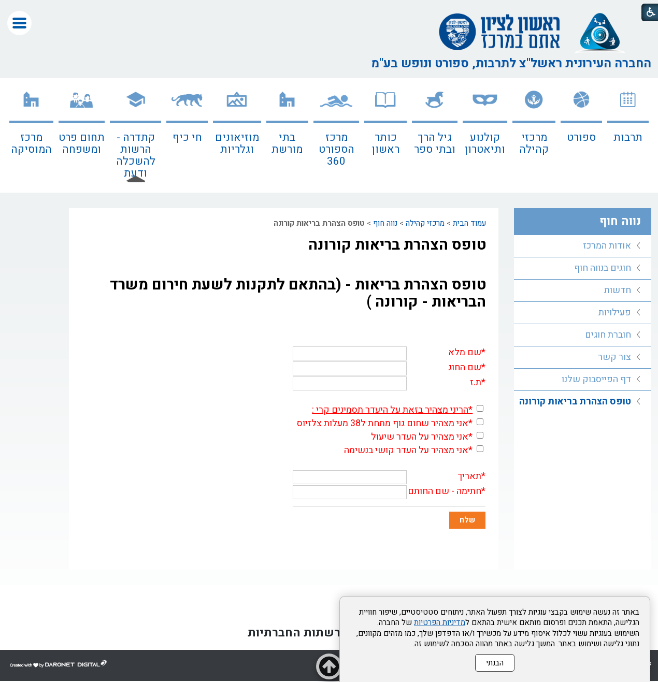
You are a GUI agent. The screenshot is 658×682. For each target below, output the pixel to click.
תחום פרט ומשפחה (82, 143)
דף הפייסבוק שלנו (596, 379)
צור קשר (614, 357)
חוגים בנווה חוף (602, 268)
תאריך (469, 476)
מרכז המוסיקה (31, 143)
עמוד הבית (469, 223)
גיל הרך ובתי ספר (434, 143)
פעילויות (614, 313)
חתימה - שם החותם (444, 491)
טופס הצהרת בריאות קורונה (397, 245)
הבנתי (495, 663)
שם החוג (464, 367)
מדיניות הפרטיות (439, 622)
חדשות (617, 290)
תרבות (627, 137)
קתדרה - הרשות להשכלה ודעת (135, 155)
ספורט (581, 137)
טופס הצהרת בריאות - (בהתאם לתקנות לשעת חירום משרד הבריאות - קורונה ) (298, 293)
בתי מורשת (287, 143)
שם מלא (464, 352)
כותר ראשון (385, 143)
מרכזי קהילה (534, 143)
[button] (19, 23)
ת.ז (475, 382)
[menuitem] (628, 135)
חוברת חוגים (608, 335)
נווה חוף (385, 223)
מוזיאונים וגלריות (237, 143)
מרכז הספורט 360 (336, 149)
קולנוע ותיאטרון (485, 143)
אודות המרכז (607, 246)
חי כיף (187, 137)
